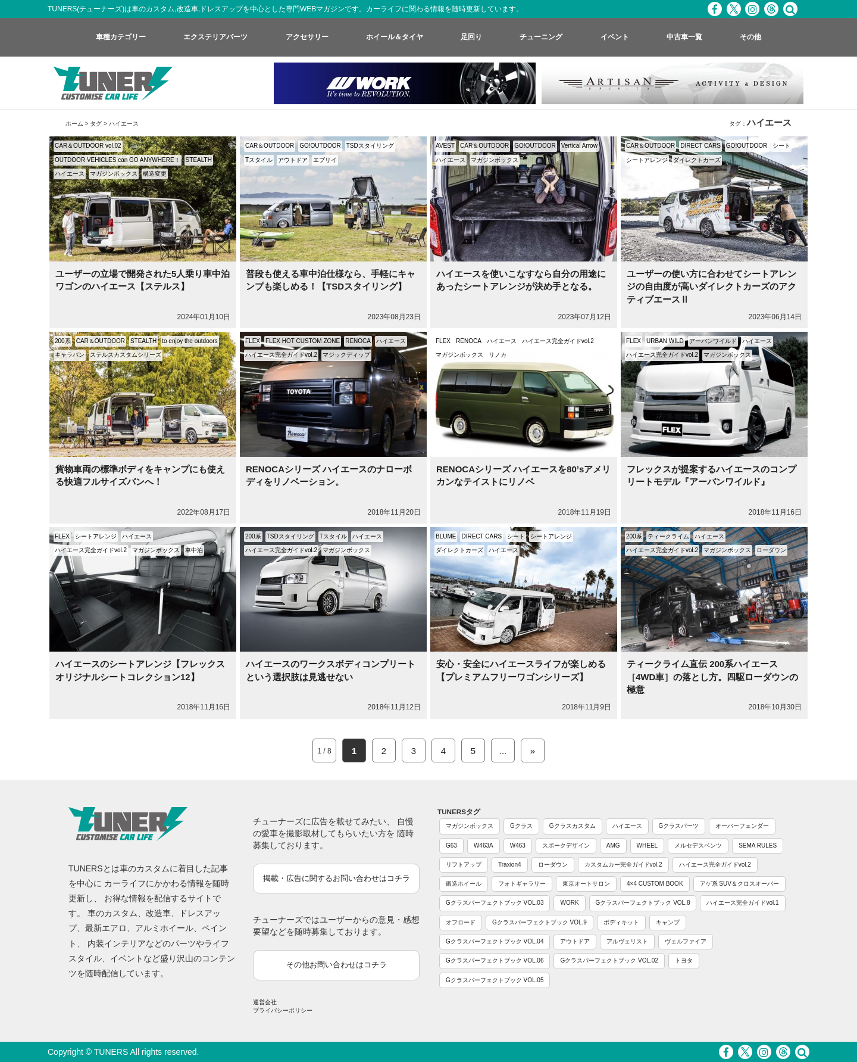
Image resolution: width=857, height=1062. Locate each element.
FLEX (252, 341)
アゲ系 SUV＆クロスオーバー (739, 883)
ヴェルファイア (685, 941)
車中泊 (194, 550)
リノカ (497, 354)
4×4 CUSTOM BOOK (655, 883)
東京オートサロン (586, 883)
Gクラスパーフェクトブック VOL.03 (494, 902)
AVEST (445, 145)
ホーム (74, 123)
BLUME (446, 536)
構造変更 (155, 173)
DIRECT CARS (700, 145)
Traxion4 (509, 864)
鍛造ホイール (463, 883)
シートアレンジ (647, 160)
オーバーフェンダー (742, 826)
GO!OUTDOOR (319, 145)
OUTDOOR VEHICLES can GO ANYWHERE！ (117, 160)
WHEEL (647, 845)
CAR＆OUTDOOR (269, 145)
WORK (569, 902)
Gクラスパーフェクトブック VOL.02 (609, 960)
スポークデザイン (566, 845)
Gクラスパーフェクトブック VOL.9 (539, 922)
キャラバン (70, 354)
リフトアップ (463, 864)
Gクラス (521, 826)
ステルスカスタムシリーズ (125, 354)
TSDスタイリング (370, 145)
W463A (483, 845)
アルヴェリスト (627, 941)
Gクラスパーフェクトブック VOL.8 (643, 902)
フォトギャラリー (522, 883)
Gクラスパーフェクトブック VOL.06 (494, 960)
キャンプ (668, 922)
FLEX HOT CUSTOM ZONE (302, 341)
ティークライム (668, 536)
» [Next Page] (532, 751)
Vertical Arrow (579, 145)
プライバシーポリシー (282, 1010)
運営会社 (265, 1002)
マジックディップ (346, 354)
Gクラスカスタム (572, 826)
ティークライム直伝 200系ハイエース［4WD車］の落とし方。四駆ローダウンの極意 (712, 676)
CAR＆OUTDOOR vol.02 (88, 145)
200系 (63, 341)
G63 (451, 845)
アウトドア (293, 160)
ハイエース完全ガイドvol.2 (281, 354)
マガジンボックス (113, 173)
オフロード (461, 922)
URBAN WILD (665, 341)
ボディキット (621, 922)
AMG (613, 845)
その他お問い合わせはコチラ (336, 964)
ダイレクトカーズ (697, 160)
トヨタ (684, 960)
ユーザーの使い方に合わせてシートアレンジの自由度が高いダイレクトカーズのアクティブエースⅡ (711, 286)
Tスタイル (259, 160)
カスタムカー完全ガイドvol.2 (623, 864)
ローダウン (771, 550)
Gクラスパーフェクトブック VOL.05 (494, 980)
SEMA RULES (758, 845)
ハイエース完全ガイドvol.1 (742, 902)
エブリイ (325, 160)
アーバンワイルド (713, 341)
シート (781, 145)
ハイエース (70, 173)
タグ (96, 123)
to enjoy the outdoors (189, 341)
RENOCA (358, 341)
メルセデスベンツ (698, 845)
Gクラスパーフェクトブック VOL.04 (494, 941)
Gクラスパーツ (679, 826)
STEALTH (199, 160)
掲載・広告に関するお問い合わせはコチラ (336, 878)
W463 (518, 845)
